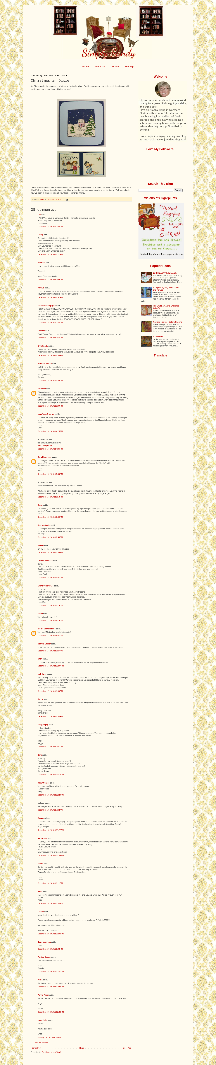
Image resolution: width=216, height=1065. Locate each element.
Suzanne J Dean (45, 364)
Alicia (40, 980)
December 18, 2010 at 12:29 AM (51, 795)
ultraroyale (42, 838)
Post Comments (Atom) (51, 1052)
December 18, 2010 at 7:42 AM (50, 810)
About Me (100, 66)
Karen (40, 614)
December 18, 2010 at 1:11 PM (50, 883)
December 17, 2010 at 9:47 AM (50, 651)
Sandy (40, 699)
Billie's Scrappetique (47, 629)
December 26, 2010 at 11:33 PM (51, 987)
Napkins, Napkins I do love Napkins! (167, 322)
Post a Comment (41, 1043)
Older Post (127, 1048)
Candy (40, 235)
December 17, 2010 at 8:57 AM (50, 636)
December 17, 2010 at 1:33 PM (50, 691)
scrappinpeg (43, 725)
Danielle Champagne (47, 306)
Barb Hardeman (44, 457)
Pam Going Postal (45, 445)
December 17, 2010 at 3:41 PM (50, 747)
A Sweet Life (158, 337)
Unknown (42, 389)
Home (85, 66)
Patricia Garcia (44, 957)
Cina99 (41, 912)
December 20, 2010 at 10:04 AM (51, 934)
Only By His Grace (46, 586)
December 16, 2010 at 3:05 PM (50, 381)
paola (40, 891)
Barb (40, 755)
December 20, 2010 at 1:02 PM (50, 949)
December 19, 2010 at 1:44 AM (50, 903)
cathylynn (42, 674)
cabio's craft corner (46, 414)
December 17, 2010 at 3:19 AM (50, 606)
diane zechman (44, 942)
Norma (40, 864)
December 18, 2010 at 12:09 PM (51, 855)
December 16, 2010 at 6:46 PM (50, 537)
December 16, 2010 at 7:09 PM (50, 552)
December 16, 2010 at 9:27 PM (50, 578)
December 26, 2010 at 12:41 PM (51, 972)
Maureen (41, 263)
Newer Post (36, 1048)
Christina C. (43, 346)
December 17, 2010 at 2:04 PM (50, 716)
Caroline (41, 331)
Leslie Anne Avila (45, 560)
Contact (115, 66)
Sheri (40, 659)
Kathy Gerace (43, 783)
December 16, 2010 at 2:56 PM (50, 355)
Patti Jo (41, 288)
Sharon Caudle (44, 525)
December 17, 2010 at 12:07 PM (51, 666)
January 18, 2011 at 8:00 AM (49, 1037)
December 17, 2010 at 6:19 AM (50, 621)
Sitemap (129, 66)
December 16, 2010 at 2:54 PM (50, 338)
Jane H (41, 545)
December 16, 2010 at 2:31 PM (50, 297)
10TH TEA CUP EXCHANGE (164, 273)
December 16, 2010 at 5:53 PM (50, 474)
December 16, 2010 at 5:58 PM (50, 497)
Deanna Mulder (44, 644)
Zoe (39, 214)
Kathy (40, 505)
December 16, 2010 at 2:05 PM (50, 227)
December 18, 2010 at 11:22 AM (51, 830)
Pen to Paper (43, 995)
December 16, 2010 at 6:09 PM (50, 517)
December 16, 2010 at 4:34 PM (50, 449)
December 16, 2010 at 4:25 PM (50, 431)
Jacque (41, 818)
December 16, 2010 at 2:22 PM (50, 280)
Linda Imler (42, 1020)
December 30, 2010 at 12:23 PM (51, 1012)
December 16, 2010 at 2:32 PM (50, 323)
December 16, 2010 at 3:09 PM (50, 406)
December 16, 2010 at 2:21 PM (50, 254)
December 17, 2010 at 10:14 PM (51, 775)
